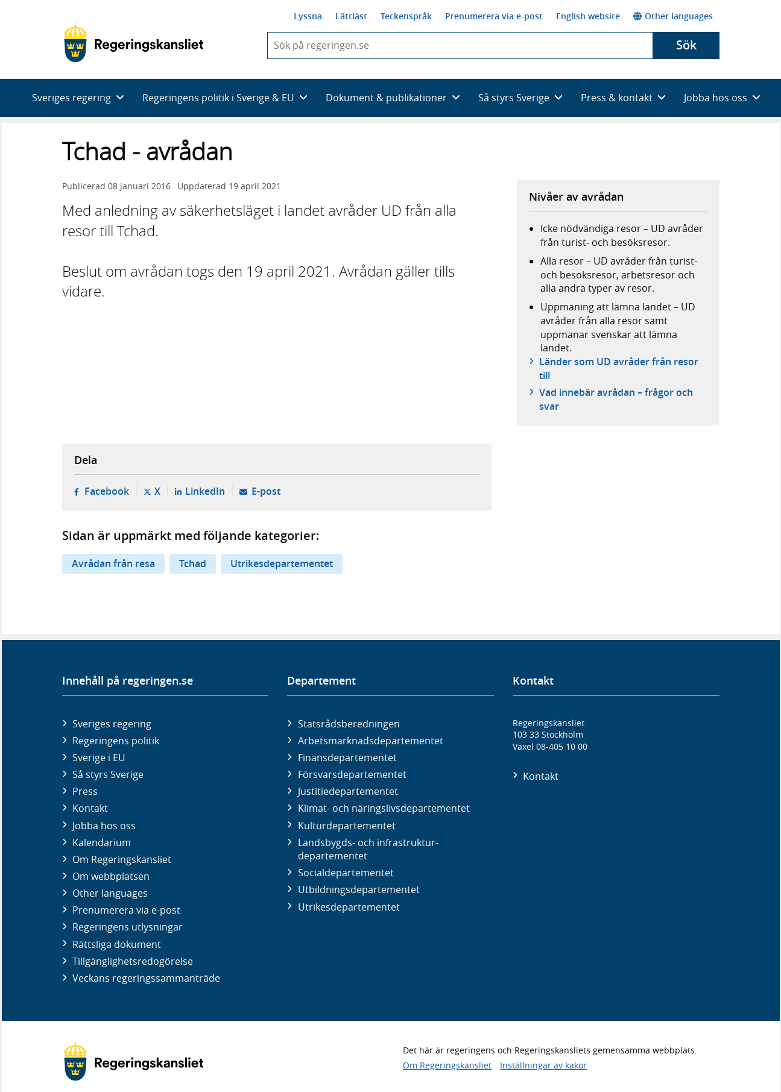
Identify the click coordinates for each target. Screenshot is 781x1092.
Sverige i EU (98, 757)
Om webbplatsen (111, 876)
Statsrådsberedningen (349, 723)
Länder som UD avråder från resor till (618, 368)
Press (85, 791)
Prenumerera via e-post (494, 16)
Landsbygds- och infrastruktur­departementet (368, 849)
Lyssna (308, 16)
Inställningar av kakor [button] (543, 1065)
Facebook (106, 491)
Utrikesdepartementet (281, 563)
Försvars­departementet (352, 774)
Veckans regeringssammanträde (146, 978)
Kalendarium (101, 842)
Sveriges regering (111, 723)
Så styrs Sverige (108, 774)
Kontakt (90, 808)
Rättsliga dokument (116, 944)
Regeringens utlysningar (127, 927)
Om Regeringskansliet (121, 859)
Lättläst (351, 16)
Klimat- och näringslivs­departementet (384, 808)
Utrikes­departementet (349, 907)
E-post (265, 491)
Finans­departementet (347, 757)
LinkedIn (205, 491)
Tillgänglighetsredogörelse (132, 961)
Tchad (192, 563)
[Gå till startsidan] (133, 42)
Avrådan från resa (113, 563)
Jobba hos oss (104, 825)
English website (588, 16)
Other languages (673, 16)
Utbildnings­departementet (359, 889)
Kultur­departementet (347, 825)
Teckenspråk (406, 16)
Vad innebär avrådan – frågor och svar (616, 399)
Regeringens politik (115, 740)
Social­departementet (346, 872)
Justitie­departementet (348, 791)
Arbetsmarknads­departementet (370, 740)
